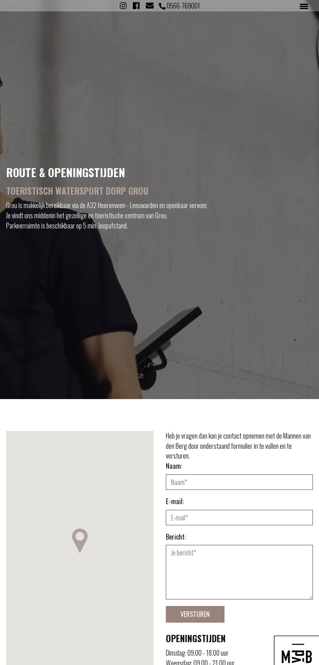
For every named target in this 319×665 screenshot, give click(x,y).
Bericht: (176, 537)
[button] (80, 541)
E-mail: (175, 501)
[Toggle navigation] (304, 5)
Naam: (174, 466)
